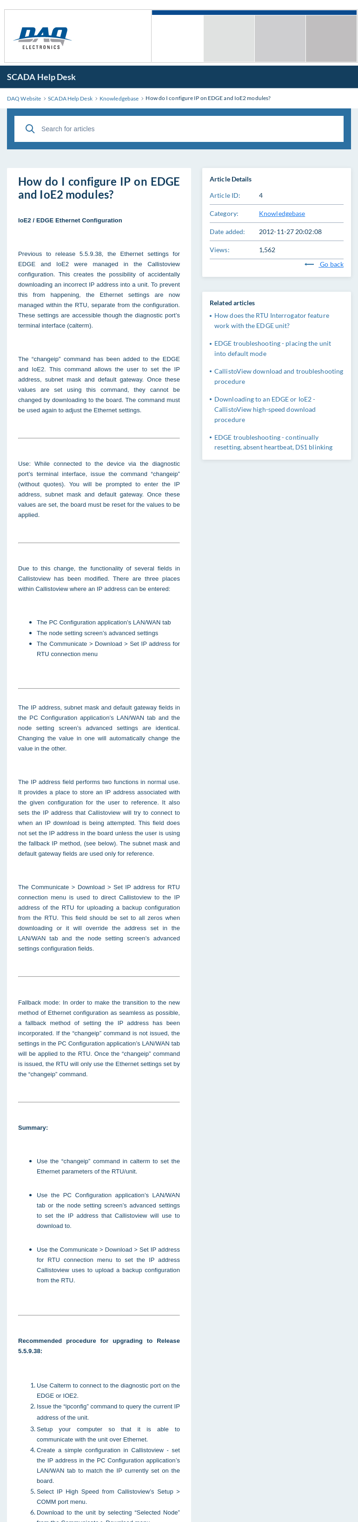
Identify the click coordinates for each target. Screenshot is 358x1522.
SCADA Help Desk (41, 77)
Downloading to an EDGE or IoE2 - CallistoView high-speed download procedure (265, 409)
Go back (324, 264)
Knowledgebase (282, 213)
